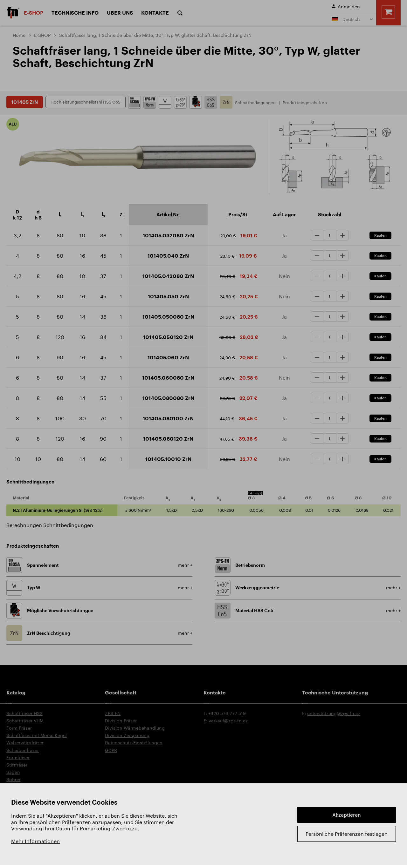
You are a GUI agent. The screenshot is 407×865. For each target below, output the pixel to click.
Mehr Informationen (35, 841)
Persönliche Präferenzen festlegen (347, 834)
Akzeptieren (346, 815)
